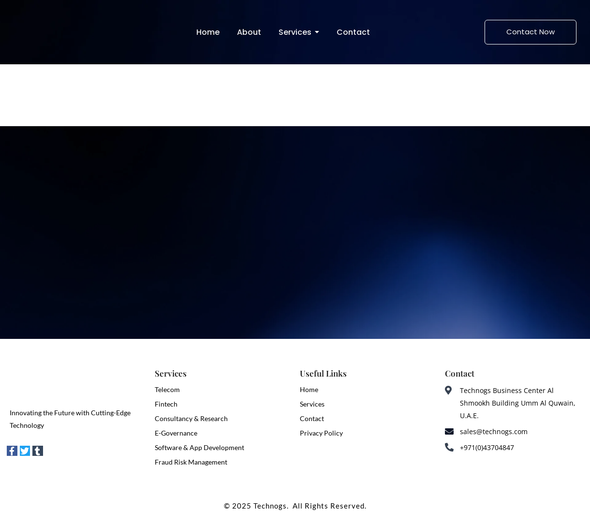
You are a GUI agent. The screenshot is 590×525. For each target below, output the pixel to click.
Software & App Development (199, 447)
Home (309, 389)
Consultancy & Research (191, 418)
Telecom (167, 389)
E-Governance (176, 433)
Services (312, 404)
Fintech (166, 404)
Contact (312, 418)
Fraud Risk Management (191, 462)
